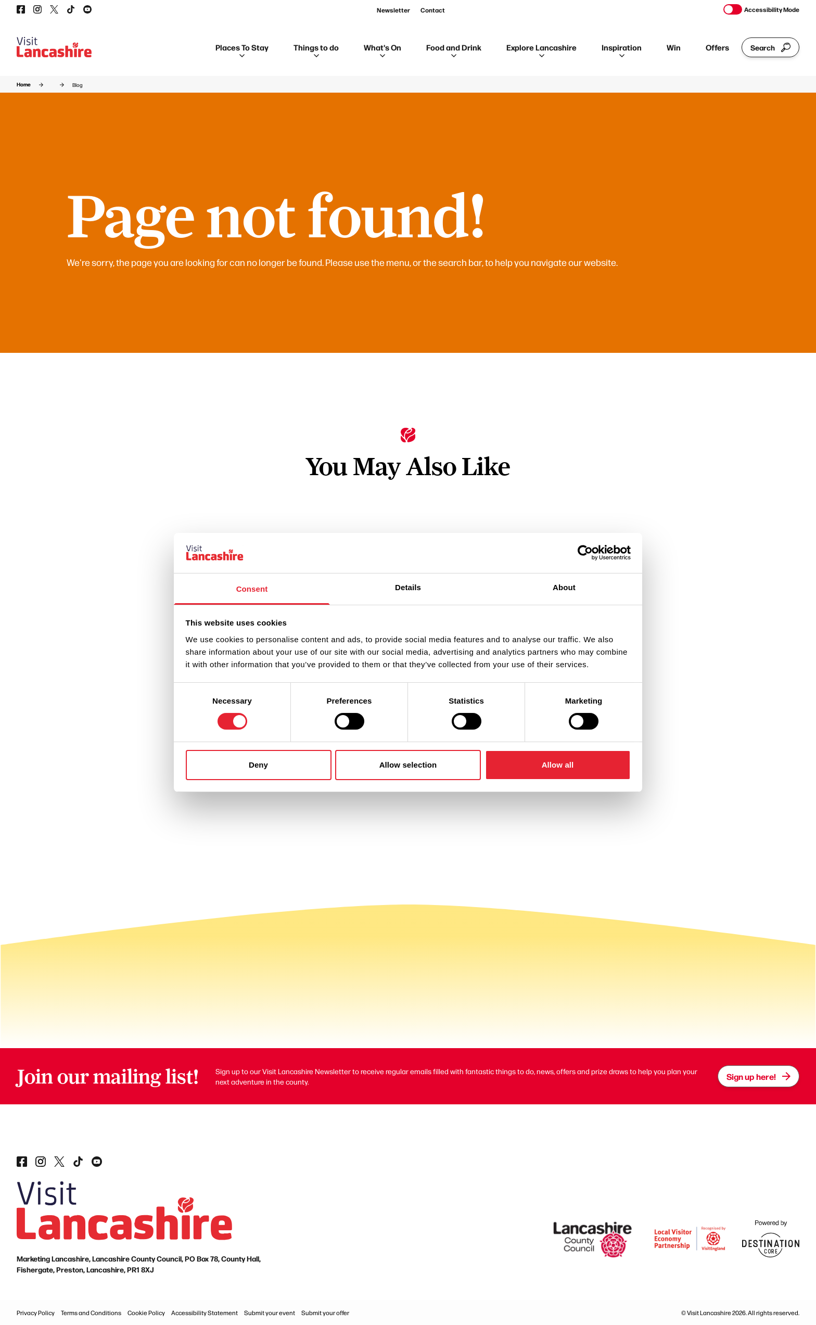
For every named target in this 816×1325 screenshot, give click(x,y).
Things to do (316, 49)
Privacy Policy (36, 1312)
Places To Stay (242, 49)
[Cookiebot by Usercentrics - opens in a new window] (585, 552)
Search (770, 47)
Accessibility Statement (204, 1312)
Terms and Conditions (91, 1312)
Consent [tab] (252, 588)
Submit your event (269, 1312)
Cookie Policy (146, 1312)
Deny (258, 764)
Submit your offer (325, 1312)
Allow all (558, 764)
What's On (382, 49)
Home (24, 84)
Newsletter (393, 10)
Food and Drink (453, 49)
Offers (717, 47)
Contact (432, 10)
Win (674, 47)
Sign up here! (758, 1076)
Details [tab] (408, 587)
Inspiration (622, 49)
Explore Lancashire (541, 49)
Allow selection (408, 764)
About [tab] (564, 587)
